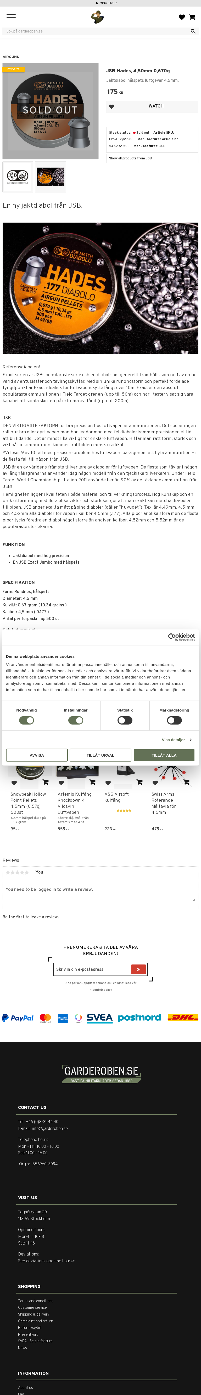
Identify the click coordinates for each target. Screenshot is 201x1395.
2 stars (12, 872)
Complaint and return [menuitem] (35, 1321)
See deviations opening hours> (46, 1261)
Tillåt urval (100, 755)
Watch (156, 106)
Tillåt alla (164, 755)
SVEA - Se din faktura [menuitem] (35, 1341)
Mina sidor (108, 3)
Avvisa (37, 755)
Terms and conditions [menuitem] (35, 1301)
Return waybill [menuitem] (29, 1328)
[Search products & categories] (97, 31)
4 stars (22, 872)
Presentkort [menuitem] (28, 1334)
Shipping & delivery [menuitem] (33, 1314)
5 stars (26, 872)
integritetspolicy (100, 990)
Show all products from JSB (130, 159)
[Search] (193, 31)
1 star (7, 872)
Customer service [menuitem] (32, 1307)
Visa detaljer (173, 739)
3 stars (17, 872)
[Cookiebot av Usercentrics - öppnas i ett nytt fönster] (172, 637)
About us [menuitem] (25, 1388)
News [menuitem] (22, 1348)
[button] (11, 17)
